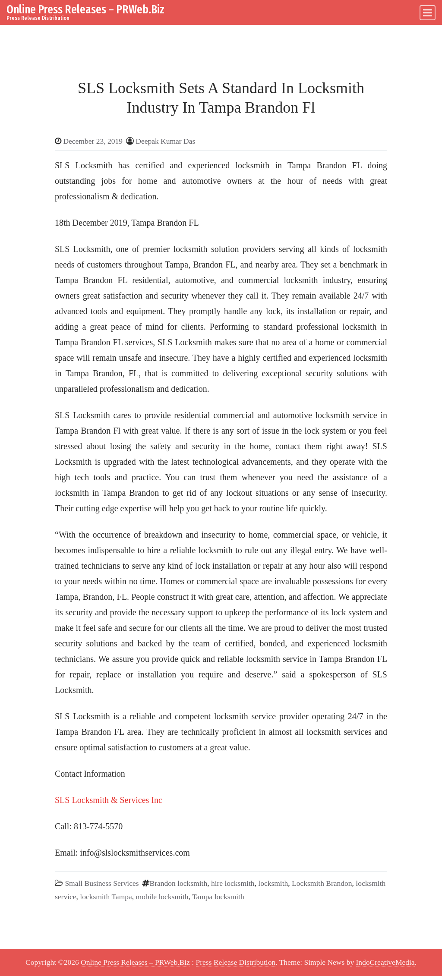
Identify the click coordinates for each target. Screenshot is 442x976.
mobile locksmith (162, 896)
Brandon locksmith (178, 883)
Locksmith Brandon (322, 883)
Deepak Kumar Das (165, 141)
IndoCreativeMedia (385, 962)
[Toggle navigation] (428, 12)
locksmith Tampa (106, 896)
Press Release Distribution (236, 962)
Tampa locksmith (218, 896)
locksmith (273, 883)
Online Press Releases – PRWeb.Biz (85, 9)
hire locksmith (233, 883)
